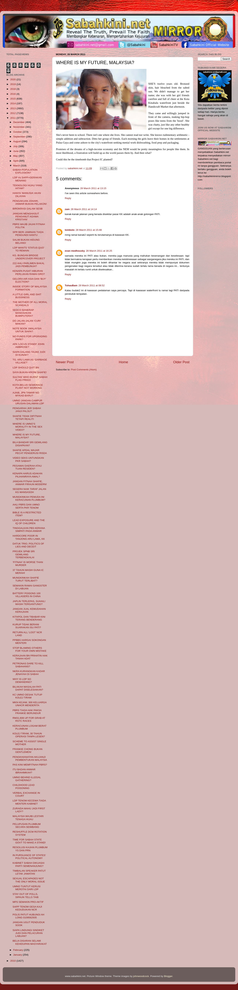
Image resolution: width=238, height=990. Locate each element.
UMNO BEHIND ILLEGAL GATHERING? (27, 779)
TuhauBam (71, 285)
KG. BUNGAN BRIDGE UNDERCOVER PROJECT (29, 257)
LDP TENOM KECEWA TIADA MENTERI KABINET (29, 802)
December (19, 122)
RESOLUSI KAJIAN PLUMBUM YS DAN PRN (30, 849)
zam (67, 209)
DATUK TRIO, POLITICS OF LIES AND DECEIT (28, 545)
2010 (13, 960)
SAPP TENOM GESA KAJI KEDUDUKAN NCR (27, 908)
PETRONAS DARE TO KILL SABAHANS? (28, 665)
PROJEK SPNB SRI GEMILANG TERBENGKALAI (24, 554)
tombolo (70, 230)
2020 (13, 79)
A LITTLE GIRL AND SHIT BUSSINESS (27, 296)
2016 (13, 94)
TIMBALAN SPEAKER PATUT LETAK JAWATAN (29, 872)
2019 (13, 84)
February (18, 950)
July (15, 146)
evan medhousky (75, 250)
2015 (13, 98)
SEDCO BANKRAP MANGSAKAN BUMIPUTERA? (23, 313)
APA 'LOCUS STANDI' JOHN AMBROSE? (28, 345)
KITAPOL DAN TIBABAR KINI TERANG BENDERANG (29, 618)
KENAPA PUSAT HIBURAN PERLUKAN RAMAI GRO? (29, 272)
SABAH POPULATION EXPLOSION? (25, 171)
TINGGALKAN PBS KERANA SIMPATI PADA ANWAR (29, 529)
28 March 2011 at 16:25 (99, 250)
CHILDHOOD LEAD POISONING (24, 786)
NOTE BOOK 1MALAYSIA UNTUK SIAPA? (27, 330)
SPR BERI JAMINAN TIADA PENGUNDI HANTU (28, 233)
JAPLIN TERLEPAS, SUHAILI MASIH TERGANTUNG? (29, 603)
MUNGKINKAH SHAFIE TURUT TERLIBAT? (26, 579)
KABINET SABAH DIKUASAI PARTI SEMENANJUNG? (28, 864)
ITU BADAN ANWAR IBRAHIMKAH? (24, 771)
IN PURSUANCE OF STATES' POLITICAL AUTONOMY (29, 857)
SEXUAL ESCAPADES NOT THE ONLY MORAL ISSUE (29, 880)
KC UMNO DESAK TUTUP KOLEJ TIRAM (27, 696)
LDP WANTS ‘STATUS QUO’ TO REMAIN (28, 249)
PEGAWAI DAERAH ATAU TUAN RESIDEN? (27, 467)
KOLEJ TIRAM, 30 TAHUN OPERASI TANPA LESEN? (29, 735)
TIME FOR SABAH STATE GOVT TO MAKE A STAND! (29, 841)
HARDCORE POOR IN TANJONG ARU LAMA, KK (29, 537)
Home (123, 362)
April (16, 160)
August (17, 141)
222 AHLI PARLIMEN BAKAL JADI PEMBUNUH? (28, 265)
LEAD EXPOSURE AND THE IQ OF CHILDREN (29, 522)
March (17, 165)
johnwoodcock (141, 976)
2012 (13, 113)
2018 (13, 89)
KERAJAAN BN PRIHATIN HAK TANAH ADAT (30, 657)
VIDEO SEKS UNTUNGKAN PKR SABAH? (28, 459)
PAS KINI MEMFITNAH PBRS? (30, 764)
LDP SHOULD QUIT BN (26, 367)
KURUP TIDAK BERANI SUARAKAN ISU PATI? (27, 626)
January (18, 954)
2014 (13, 103)
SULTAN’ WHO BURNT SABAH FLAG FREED (30, 378)
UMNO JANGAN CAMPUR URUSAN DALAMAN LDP (28, 402)
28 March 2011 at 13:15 (93, 188)
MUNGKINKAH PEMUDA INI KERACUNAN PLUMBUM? (29, 498)
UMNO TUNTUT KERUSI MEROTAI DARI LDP (27, 888)
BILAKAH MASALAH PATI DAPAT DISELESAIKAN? (28, 688)
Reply (68, 198)
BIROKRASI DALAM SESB (28, 208)
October (18, 131)
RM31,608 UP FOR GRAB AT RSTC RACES (29, 719)
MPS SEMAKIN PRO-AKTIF (28, 902)
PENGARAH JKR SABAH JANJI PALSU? (27, 410)
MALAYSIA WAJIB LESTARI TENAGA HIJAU (28, 817)
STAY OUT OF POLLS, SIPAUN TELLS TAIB (26, 895)
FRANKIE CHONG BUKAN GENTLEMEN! (27, 750)
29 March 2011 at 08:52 (92, 285)
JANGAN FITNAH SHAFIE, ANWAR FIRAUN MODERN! (30, 483)
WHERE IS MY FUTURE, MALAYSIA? (27, 436)
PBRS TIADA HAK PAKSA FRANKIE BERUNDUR (27, 712)
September (19, 136)
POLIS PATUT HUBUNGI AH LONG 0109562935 (28, 916)
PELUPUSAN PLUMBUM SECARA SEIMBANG (27, 825)
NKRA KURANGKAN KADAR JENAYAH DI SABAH (29, 673)
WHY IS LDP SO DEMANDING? (22, 680)
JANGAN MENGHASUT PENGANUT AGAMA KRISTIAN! (26, 216)
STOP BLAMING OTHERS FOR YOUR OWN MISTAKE (30, 649)
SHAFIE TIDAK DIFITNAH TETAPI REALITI (27, 417)
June (16, 151)
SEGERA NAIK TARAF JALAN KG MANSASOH (29, 490)
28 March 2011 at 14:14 (84, 209)
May (15, 155)
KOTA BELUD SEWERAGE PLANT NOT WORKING (28, 386)
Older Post (181, 362)
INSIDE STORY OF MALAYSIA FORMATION (30, 288)
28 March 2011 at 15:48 (89, 230)
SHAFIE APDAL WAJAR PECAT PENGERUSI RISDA (30, 451)
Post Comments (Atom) (84, 369)
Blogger (168, 976)
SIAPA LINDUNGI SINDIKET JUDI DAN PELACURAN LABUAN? (28, 933)
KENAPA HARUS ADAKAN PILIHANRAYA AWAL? (27, 475)
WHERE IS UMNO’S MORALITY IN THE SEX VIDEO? (27, 426)
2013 (13, 108)
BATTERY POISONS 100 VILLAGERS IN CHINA (27, 595)
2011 (13, 118)
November (19, 127)
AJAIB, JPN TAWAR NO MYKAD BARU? (26, 394)
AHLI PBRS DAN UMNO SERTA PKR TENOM (26, 506)
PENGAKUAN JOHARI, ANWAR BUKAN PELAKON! (30, 202)
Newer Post (65, 362)
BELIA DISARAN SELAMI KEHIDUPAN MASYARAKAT (30, 942)
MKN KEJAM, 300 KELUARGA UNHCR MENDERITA (30, 704)
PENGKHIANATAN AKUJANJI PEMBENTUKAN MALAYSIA (30, 758)
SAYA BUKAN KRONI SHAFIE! (30, 372)
